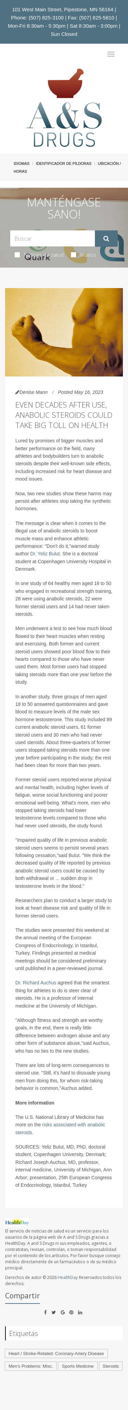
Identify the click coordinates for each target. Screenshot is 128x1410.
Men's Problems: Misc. (31, 1366)
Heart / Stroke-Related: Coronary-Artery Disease (56, 1353)
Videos (83, 254)
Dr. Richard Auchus (35, 982)
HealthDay (68, 1277)
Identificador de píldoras (63, 163)
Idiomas (21, 163)
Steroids (111, 1366)
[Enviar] (106, 238)
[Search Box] (52, 238)
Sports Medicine (78, 1366)
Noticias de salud (39, 254)
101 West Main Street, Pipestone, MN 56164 (62, 9)
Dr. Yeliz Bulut (45, 553)
